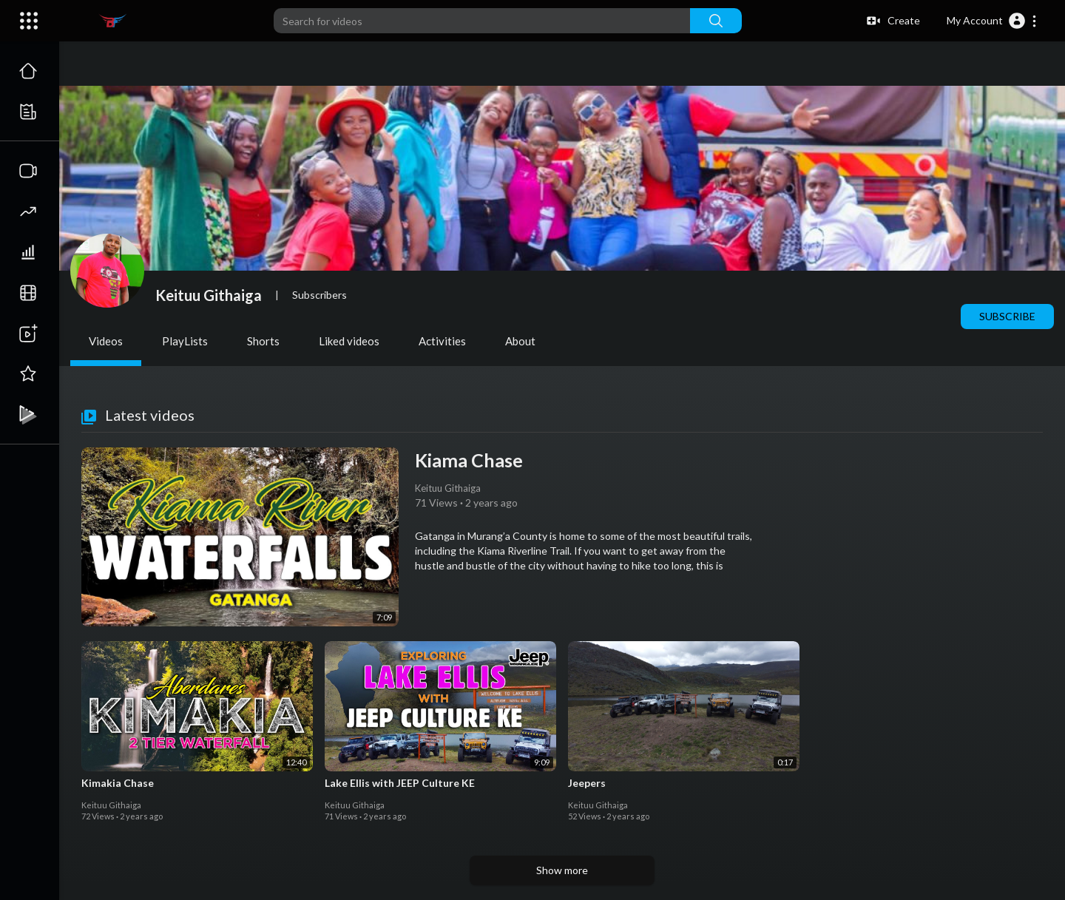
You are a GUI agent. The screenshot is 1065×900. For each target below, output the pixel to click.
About (520, 341)
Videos (106, 341)
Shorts (263, 341)
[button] (992, 21)
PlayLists (185, 341)
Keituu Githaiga (208, 295)
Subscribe (1007, 316)
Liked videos (349, 341)
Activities (442, 341)
